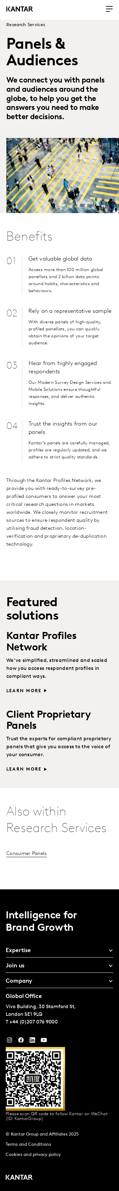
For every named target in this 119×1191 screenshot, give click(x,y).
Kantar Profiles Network (41, 642)
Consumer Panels (26, 853)
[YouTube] (32, 1041)
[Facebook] (21, 1041)
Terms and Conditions (28, 1144)
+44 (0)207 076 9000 (34, 1022)
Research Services (25, 25)
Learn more (24, 691)
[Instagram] (9, 1041)
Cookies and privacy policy (33, 1154)
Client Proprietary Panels (48, 720)
